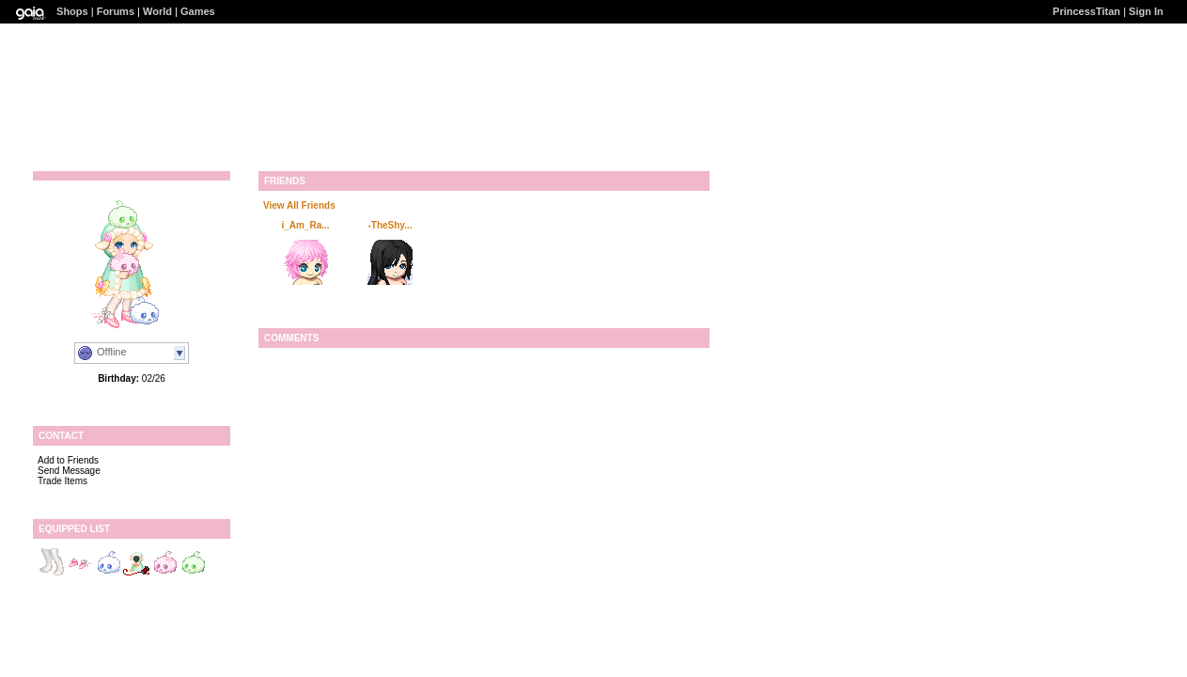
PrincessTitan (1086, 11)
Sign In (1146, 11)
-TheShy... (389, 225)
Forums (115, 11)
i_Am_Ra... (305, 225)
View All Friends (299, 205)
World (157, 11)
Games (197, 11)
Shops (72, 11)
